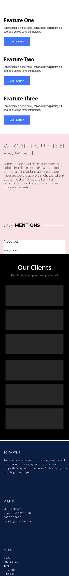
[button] (34, 9)
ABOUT (8, 557)
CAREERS (9, 574)
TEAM (7, 565)
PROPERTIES (11, 561)
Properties (10, 241)
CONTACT (9, 570)
